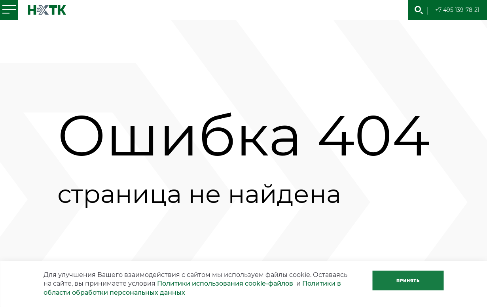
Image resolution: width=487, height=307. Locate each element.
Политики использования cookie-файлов (225, 283)
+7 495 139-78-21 (457, 9)
